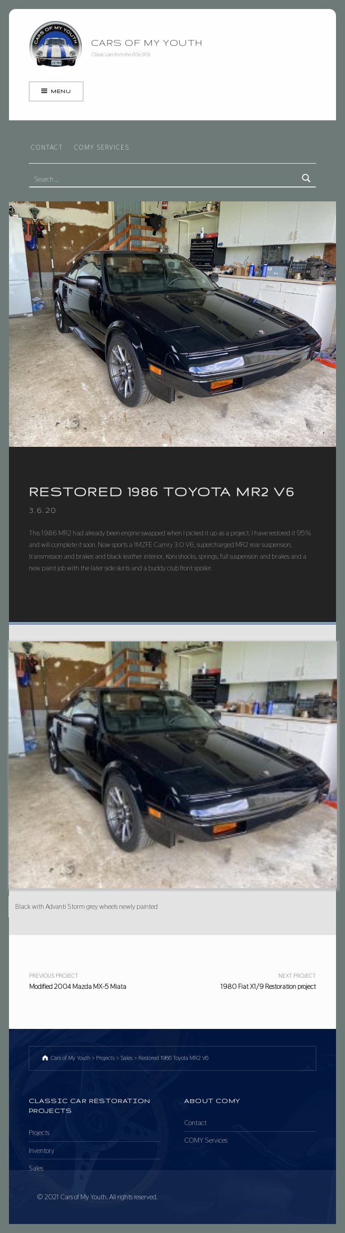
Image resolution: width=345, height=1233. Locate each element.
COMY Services (101, 147)
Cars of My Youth (147, 43)
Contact (47, 147)
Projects (39, 1132)
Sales (36, 1168)
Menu (61, 91)
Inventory (41, 1150)
